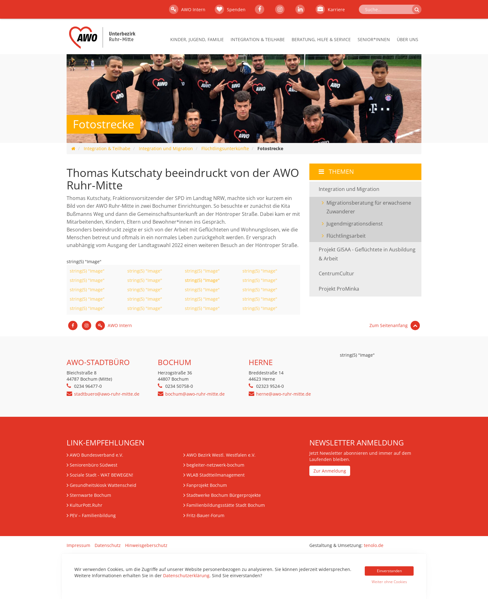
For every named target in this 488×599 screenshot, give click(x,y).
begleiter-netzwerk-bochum (215, 465)
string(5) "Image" (87, 271)
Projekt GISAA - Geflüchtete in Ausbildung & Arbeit (367, 254)
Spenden (230, 9)
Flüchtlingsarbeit (346, 235)
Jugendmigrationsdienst (354, 223)
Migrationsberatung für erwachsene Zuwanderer (368, 207)
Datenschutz (108, 545)
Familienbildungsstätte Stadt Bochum (225, 505)
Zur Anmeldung (329, 471)
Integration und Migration (166, 148)
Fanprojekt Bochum (206, 485)
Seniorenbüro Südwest (93, 465)
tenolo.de (373, 545)
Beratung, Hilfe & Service (321, 39)
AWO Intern (187, 9)
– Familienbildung (93, 515)
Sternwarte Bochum (90, 495)
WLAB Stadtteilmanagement (215, 475)
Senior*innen (374, 39)
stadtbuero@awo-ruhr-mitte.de (106, 394)
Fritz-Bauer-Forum (205, 515)
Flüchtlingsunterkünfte (225, 148)
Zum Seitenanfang (394, 325)
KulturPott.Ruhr (86, 505)
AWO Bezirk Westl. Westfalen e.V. (221, 455)
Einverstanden (389, 570)
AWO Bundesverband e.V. (96, 455)
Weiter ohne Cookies (389, 581)
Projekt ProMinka (339, 288)
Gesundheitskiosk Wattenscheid (103, 485)
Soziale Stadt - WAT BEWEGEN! (101, 475)
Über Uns (407, 39)
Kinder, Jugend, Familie (197, 39)
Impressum (78, 545)
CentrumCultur (336, 273)
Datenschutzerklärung (186, 575)
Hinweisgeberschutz (146, 545)
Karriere (330, 9)
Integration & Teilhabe (258, 39)
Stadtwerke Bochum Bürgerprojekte (223, 495)
